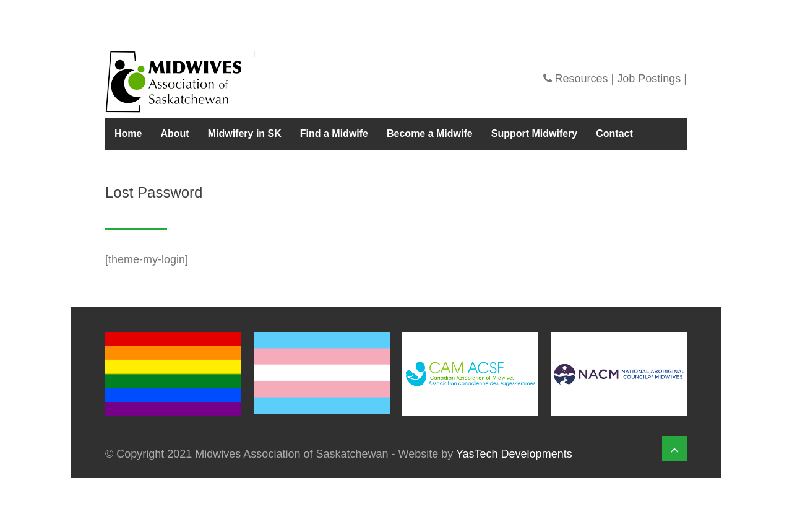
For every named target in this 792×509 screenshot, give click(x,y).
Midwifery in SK (245, 133)
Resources (581, 78)
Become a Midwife (430, 133)
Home (128, 133)
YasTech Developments (514, 454)
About (174, 133)
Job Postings (649, 78)
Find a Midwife (334, 133)
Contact (614, 133)
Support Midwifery (534, 133)
